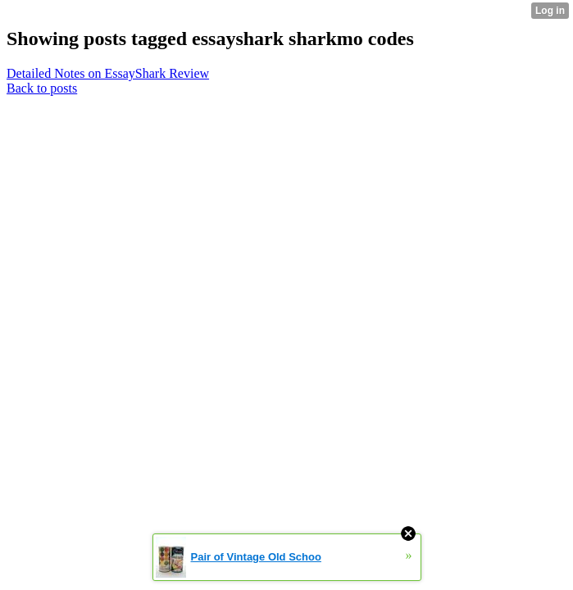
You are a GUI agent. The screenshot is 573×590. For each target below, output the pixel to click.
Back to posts (42, 88)
